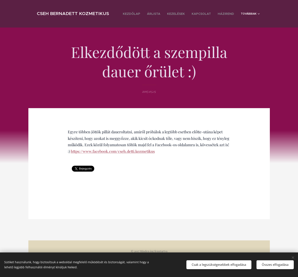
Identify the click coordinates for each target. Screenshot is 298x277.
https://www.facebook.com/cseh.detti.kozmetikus (113, 151)
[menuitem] (145, 13)
